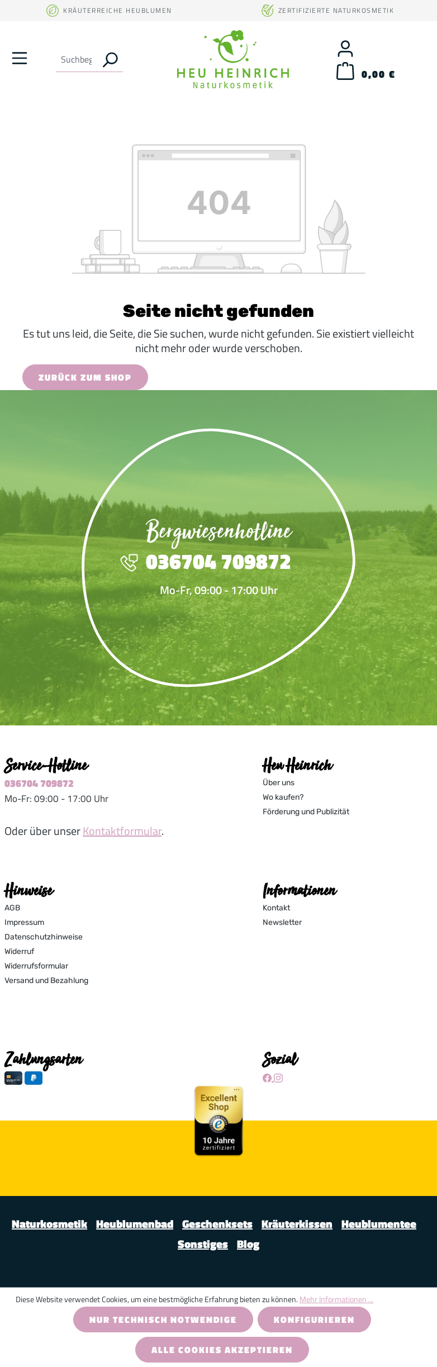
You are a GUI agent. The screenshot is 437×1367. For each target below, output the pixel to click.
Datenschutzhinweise (43, 937)
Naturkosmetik (49, 1223)
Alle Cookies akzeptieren (222, 1349)
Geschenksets (217, 1223)
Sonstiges (203, 1243)
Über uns (278, 782)
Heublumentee (378, 1223)
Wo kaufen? (283, 797)
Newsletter (282, 922)
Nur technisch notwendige (163, 1319)
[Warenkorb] (366, 74)
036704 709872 (39, 783)
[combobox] (76, 59)
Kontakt (276, 908)
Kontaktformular (122, 830)
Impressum (24, 922)
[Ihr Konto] (345, 48)
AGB (12, 908)
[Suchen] (109, 59)
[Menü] (20, 57)
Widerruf (19, 951)
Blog (248, 1243)
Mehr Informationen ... (336, 1299)
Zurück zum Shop (85, 377)
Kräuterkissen (297, 1223)
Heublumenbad (134, 1223)
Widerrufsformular (36, 966)
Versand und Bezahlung (46, 980)
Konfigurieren (314, 1319)
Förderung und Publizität (306, 812)
